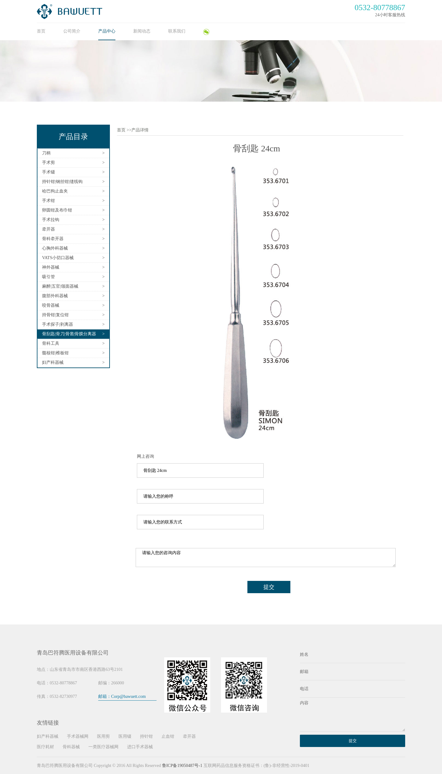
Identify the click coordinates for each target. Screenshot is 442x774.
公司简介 (71, 31)
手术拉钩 (50, 219)
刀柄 (46, 153)
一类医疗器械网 (103, 747)
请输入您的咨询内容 (266, 557)
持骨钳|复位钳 (55, 315)
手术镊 (48, 172)
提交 (268, 587)
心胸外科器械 (55, 248)
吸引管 (48, 276)
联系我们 (176, 31)
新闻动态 (141, 31)
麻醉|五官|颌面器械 (60, 286)
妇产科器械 (53, 362)
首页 (41, 31)
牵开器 (48, 229)
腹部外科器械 (55, 296)
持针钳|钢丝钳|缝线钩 (62, 181)
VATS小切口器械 (58, 257)
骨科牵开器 (53, 238)
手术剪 (48, 162)
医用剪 (103, 736)
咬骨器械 (50, 305)
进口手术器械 (140, 747)
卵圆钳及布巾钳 (57, 210)
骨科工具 (50, 343)
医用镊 (124, 736)
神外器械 (50, 267)
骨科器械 (71, 747)
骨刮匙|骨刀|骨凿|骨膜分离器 (69, 334)
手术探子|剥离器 (57, 324)
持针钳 (146, 736)
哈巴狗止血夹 (55, 191)
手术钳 (48, 200)
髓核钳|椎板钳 (55, 353)
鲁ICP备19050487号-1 (182, 765)
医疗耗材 (45, 747)
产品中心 (106, 31)
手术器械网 (77, 736)
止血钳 (167, 736)
